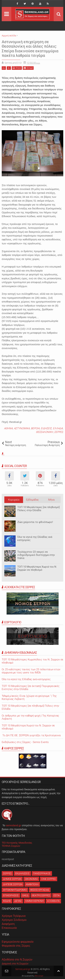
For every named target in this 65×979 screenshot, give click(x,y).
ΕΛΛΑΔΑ (58, 428)
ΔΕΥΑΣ (18, 901)
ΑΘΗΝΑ (8, 428)
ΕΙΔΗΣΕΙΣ (46, 428)
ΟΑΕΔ (25, 895)
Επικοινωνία (9, 927)
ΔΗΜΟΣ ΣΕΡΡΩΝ (12, 879)
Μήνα (51, 499)
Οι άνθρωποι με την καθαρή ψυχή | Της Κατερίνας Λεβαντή (30, 717)
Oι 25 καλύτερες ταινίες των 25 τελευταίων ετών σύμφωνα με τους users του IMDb (31, 671)
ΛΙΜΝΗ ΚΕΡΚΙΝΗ (34, 901)
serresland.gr (13, 825)
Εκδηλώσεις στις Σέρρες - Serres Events (25, 742)
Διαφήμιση (8, 923)
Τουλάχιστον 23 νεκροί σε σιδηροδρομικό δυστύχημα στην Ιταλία (36, 555)
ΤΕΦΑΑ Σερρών (11, 845)
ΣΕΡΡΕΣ (58, 432)
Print (17, 68)
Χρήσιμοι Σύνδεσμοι (14, 919)
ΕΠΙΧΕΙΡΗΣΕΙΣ (11, 895)
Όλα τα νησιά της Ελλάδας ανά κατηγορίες (34, 538)
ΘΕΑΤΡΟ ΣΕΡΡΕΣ (41, 895)
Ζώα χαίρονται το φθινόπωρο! (35, 522)
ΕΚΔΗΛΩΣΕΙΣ (22, 873)
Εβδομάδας (32, 499)
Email (28, 68)
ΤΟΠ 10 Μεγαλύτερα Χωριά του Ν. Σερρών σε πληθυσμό (37, 568)
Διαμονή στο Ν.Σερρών (15, 963)
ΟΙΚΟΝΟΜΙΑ (31, 879)
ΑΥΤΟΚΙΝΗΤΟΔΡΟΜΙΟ (15, 889)
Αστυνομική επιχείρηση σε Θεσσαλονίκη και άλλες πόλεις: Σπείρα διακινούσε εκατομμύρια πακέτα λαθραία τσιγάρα (30, 49)
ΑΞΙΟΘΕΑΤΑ (53, 901)
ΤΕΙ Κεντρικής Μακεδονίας (17, 842)
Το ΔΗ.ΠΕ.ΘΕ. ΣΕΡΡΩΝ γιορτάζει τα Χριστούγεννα (31, 735)
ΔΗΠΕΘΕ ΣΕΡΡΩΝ (12, 884)
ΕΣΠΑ (57, 895)
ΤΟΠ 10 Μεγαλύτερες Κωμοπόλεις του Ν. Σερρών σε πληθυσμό (32, 661)
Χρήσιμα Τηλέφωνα (13, 915)
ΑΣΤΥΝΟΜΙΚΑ (22, 428)
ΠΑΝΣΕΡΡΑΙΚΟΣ (42, 873)
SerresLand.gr (22, 969)
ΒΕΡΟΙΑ (35, 428)
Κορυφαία (13, 499)
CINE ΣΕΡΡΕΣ (48, 879)
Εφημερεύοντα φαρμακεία (17, 941)
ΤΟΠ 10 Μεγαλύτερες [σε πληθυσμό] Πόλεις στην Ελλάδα (38, 509)
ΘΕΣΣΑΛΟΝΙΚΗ (44, 432)
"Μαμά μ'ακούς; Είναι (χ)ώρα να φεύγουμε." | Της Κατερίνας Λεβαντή (29, 697)
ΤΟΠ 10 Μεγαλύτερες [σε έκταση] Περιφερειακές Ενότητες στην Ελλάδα (30, 687)
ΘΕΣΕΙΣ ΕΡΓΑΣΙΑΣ (39, 889)
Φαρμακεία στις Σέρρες (16, 945)
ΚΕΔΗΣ (7, 901)
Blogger (39, 976)
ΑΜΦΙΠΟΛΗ (32, 884)
